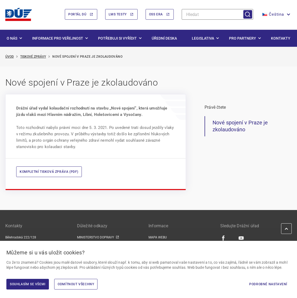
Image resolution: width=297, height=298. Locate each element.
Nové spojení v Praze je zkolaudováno (240, 126)
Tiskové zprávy (33, 56)
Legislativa (203, 38)
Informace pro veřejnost (57, 38)
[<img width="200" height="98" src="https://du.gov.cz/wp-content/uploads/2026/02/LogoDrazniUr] (18, 14)
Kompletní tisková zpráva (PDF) (49, 172)
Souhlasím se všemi (27, 284)
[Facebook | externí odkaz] (223, 238)
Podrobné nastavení (268, 284)
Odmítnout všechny (76, 284)
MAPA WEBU (157, 238)
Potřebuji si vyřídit (117, 38)
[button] (276, 14)
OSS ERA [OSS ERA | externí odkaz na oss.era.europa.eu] (156, 14)
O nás (12, 38)
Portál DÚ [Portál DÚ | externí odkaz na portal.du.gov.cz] (77, 14)
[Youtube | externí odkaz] (241, 238)
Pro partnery (242, 38)
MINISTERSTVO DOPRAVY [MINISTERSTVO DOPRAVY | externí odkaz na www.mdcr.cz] (95, 238)
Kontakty (280, 38)
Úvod (9, 56)
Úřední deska (164, 38)
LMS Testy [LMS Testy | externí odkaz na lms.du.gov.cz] (117, 14)
